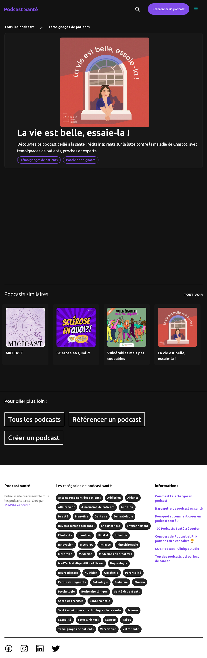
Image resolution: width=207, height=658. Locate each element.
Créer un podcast (34, 437)
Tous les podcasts (19, 27)
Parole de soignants (80, 160)
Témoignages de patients (69, 27)
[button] (196, 9)
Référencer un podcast (168, 9)
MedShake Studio (17, 505)
